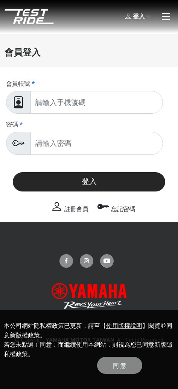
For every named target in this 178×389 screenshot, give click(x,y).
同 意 (119, 366)
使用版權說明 (124, 325)
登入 (137, 16)
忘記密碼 (116, 209)
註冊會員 (69, 209)
